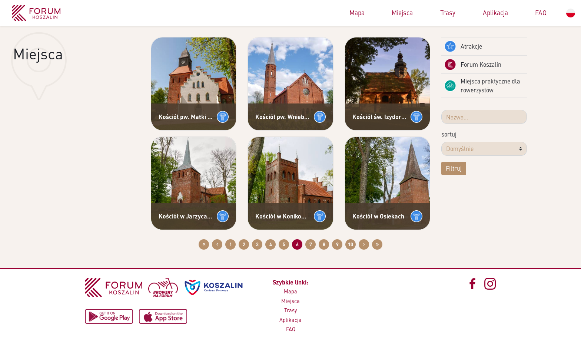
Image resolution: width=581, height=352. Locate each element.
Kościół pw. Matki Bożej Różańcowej (186, 116)
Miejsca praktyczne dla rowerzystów (482, 85)
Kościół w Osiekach (378, 216)
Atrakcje (463, 46)
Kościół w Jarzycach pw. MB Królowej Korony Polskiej (186, 216)
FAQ (541, 13)
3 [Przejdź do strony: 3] (257, 244)
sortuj (448, 134)
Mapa (357, 13)
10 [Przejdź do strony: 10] (350, 244)
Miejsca (402, 13)
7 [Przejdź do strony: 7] (310, 244)
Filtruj (454, 168)
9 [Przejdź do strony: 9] (337, 244)
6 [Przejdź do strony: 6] (297, 244)
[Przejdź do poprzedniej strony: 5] (217, 244)
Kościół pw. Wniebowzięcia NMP (283, 116)
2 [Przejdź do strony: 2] (244, 244)
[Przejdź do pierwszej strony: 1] (204, 244)
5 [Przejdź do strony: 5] (284, 244)
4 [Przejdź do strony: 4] (270, 244)
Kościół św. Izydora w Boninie (380, 116)
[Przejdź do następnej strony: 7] (364, 244)
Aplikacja (495, 13)
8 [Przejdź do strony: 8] (324, 244)
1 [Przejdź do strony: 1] (230, 244)
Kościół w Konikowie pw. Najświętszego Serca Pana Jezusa (283, 216)
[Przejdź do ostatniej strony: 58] (377, 244)
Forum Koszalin (472, 64)
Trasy (447, 13)
